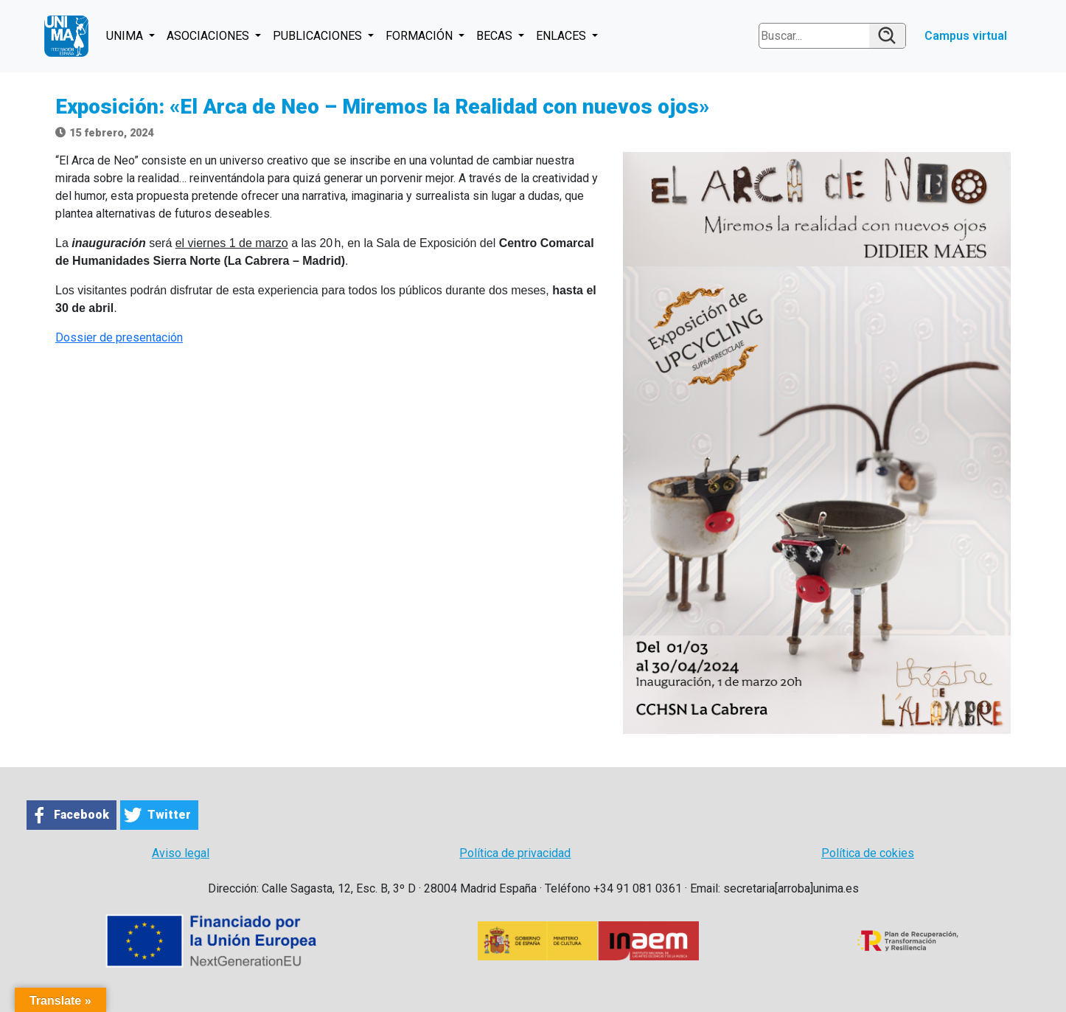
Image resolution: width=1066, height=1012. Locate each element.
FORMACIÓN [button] (421, 36)
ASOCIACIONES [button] (209, 36)
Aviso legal (180, 853)
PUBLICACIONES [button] (319, 36)
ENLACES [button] (562, 36)
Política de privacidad (515, 853)
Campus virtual (965, 36)
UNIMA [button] (126, 36)
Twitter (169, 815)
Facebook (81, 815)
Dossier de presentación (119, 337)
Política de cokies (867, 853)
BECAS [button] (495, 36)
